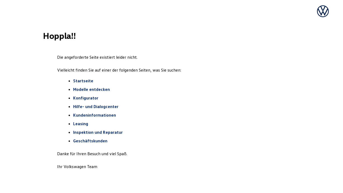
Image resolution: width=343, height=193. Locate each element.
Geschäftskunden (90, 140)
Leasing (80, 123)
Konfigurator (85, 98)
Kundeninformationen (94, 115)
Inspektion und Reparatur (98, 132)
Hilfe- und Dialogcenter (95, 106)
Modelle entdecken (92, 89)
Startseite (83, 80)
